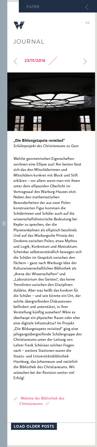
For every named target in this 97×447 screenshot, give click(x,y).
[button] (3, 223)
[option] (51, 101)
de (88, 23)
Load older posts (34, 427)
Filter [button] (33, 7)
